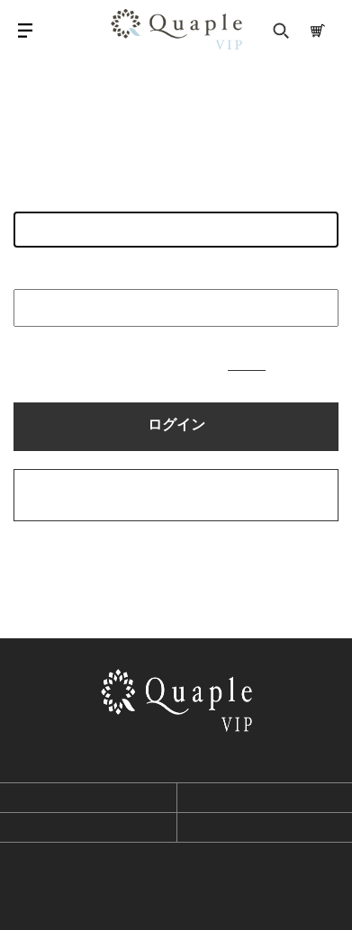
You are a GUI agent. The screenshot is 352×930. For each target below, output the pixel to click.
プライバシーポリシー (88, 826)
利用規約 (88, 797)
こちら (247, 364)
